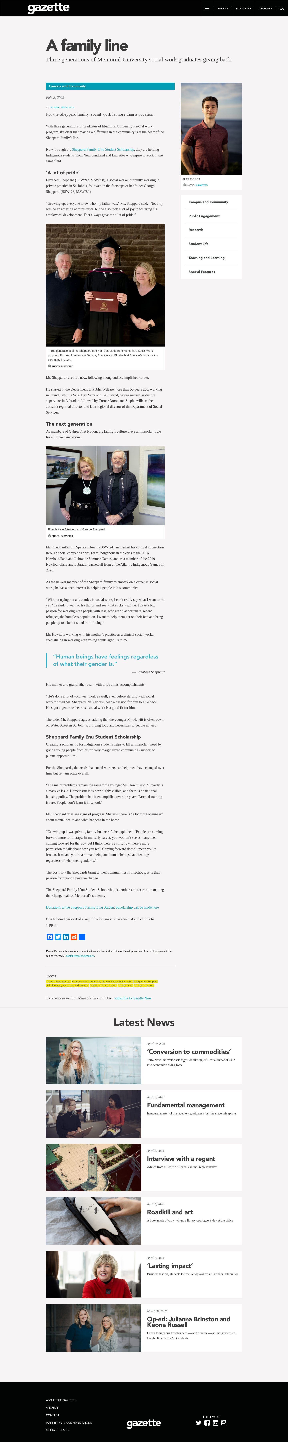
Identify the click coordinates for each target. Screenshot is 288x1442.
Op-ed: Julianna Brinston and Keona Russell (188, 1322)
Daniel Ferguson (62, 107)
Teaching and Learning (207, 258)
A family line (87, 45)
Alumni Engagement (58, 981)
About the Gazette (61, 1400)
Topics (51, 976)
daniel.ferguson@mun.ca (80, 955)
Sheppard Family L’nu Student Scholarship (103, 149)
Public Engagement (204, 216)
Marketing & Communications (69, 1422)
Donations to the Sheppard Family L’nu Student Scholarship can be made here (102, 907)
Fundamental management (185, 1105)
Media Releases (58, 1430)
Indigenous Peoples (145, 981)
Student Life (125, 985)
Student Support (144, 985)
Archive (52, 1407)
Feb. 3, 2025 (55, 98)
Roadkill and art (170, 1212)
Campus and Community (86, 981)
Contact (52, 1415)
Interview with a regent (181, 1158)
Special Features (202, 272)
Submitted (201, 185)
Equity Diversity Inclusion (117, 981)
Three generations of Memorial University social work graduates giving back (138, 59)
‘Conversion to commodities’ (189, 1051)
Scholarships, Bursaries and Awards (68, 985)
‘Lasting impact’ (170, 1266)
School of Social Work (103, 985)
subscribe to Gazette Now (132, 998)
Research (196, 230)
